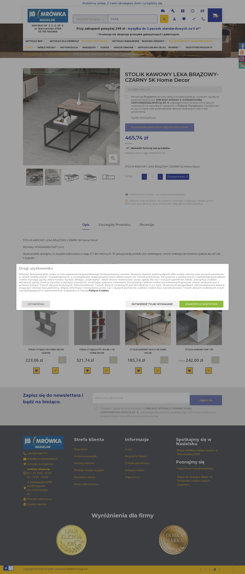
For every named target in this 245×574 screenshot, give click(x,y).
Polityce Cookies (120, 293)
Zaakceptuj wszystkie (178, 306)
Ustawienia (59, 306)
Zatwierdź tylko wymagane (129, 306)
